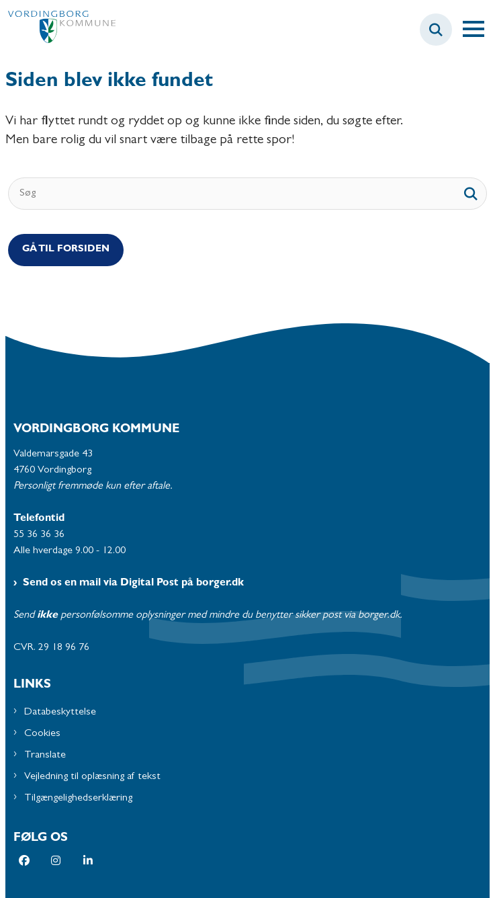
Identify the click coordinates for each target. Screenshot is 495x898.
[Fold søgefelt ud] (436, 29)
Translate (45, 755)
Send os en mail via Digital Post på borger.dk (133, 583)
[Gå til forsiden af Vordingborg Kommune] (58, 30)
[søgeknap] (471, 193)
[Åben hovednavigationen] (479, 29)
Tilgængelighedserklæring (78, 798)
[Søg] (247, 193)
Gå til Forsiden (65, 250)
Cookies (42, 734)
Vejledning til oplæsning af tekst (92, 777)
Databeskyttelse (60, 712)
